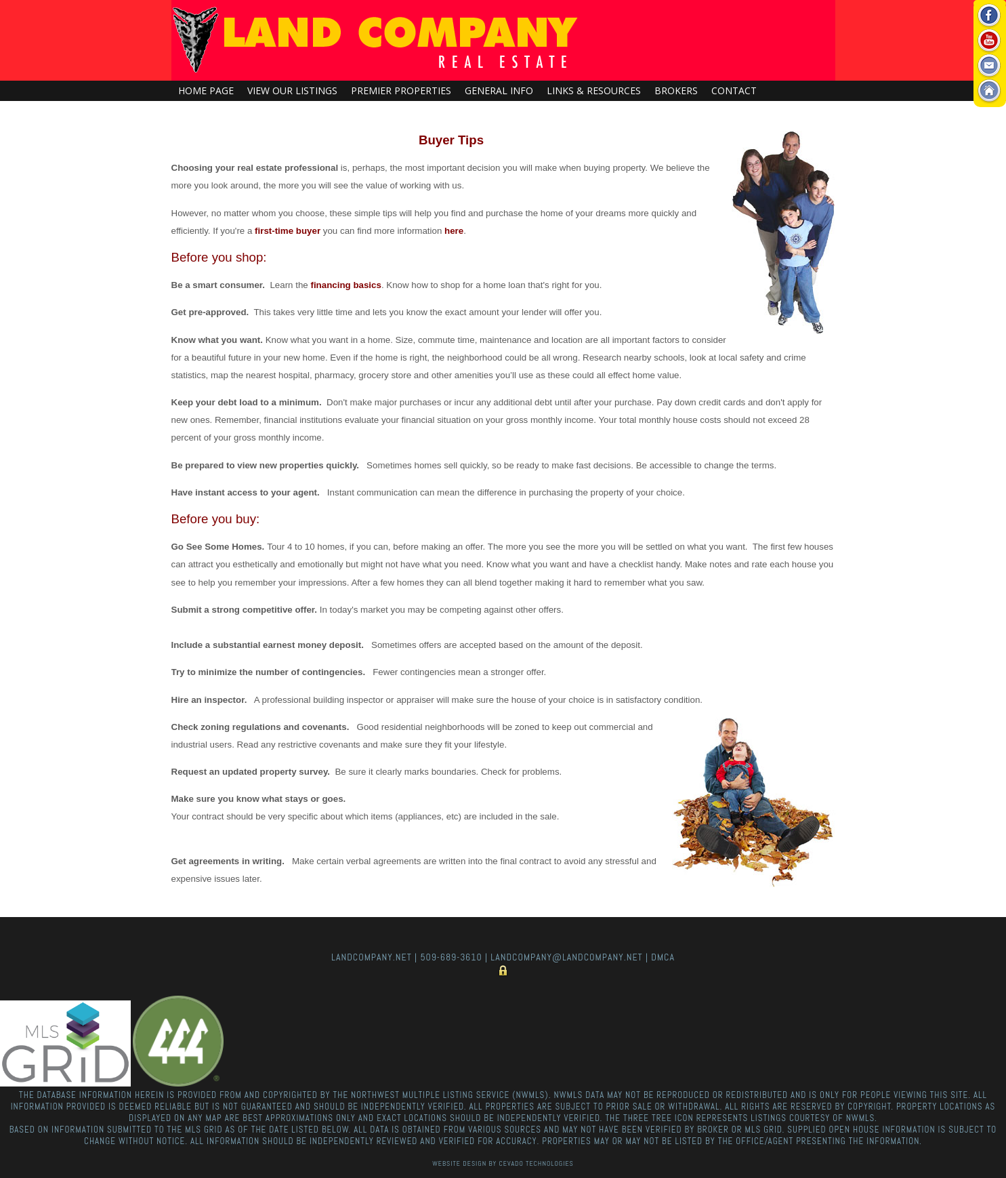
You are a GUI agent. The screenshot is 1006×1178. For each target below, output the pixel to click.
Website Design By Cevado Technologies (502, 1163)
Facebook (989, 15)
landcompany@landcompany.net (566, 957)
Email (989, 66)
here (453, 231)
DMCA (663, 957)
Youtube (989, 41)
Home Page (206, 90)
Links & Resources (594, 90)
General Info (499, 90)
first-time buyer (287, 231)
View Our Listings (292, 90)
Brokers (676, 90)
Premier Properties (401, 90)
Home (989, 91)
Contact (734, 90)
